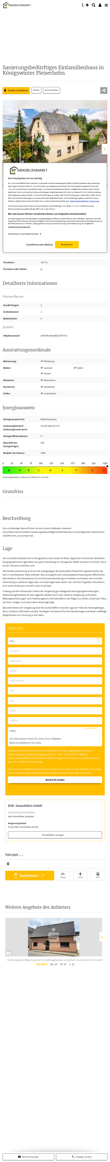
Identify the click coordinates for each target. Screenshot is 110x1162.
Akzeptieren (66, 244)
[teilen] (103, 90)
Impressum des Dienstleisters (21, 812)
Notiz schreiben (52, 90)
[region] (55, 208)
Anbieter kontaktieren (16, 90)
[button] (29, 875)
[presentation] (105, 4)
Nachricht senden (28, 1156)
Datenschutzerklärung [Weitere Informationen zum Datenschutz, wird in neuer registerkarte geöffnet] (79, 201)
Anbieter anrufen (82, 1156)
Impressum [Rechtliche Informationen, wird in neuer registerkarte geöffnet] (94, 201)
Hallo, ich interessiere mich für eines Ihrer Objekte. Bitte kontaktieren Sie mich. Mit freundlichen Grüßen (55, 736)
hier (60, 758)
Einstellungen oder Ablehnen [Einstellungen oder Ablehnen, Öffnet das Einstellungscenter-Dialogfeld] (39, 244)
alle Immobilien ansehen (21, 816)
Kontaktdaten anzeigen (53, 834)
